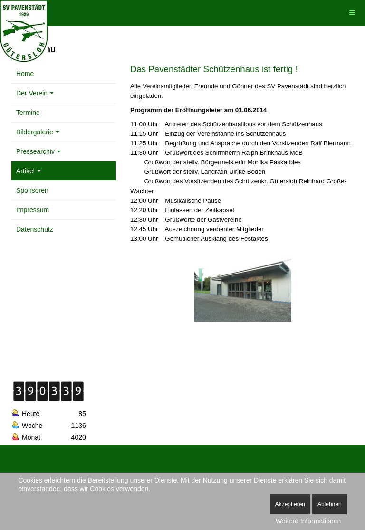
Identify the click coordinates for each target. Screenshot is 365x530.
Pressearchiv (38, 151)
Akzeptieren (290, 504)
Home (25, 73)
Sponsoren (32, 190)
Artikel (28, 171)
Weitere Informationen (308, 521)
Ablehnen (329, 504)
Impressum (32, 210)
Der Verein (35, 93)
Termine (28, 112)
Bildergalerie (37, 132)
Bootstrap (23, 467)
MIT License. (207, 467)
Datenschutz (34, 229)
